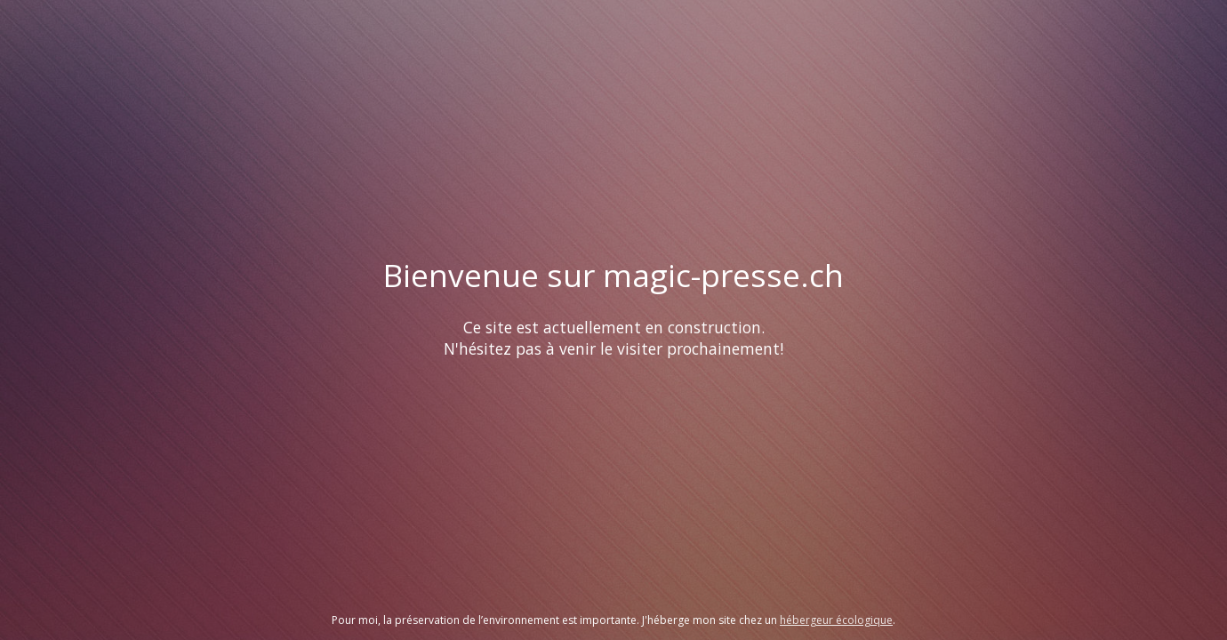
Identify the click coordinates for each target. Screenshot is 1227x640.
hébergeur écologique (836, 620)
